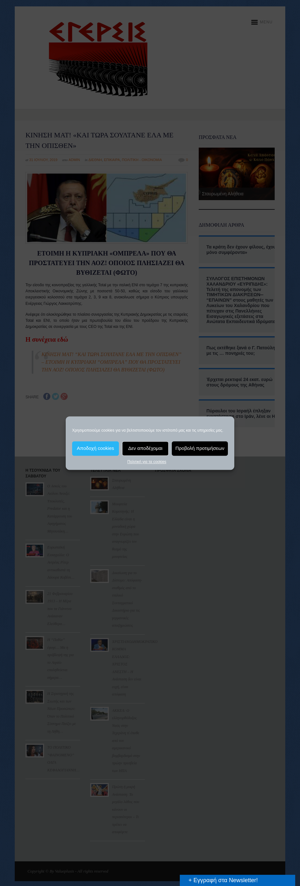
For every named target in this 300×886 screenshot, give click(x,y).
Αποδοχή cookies (95, 448)
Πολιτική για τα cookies (146, 461)
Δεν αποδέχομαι (145, 448)
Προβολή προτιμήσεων (199, 448)
